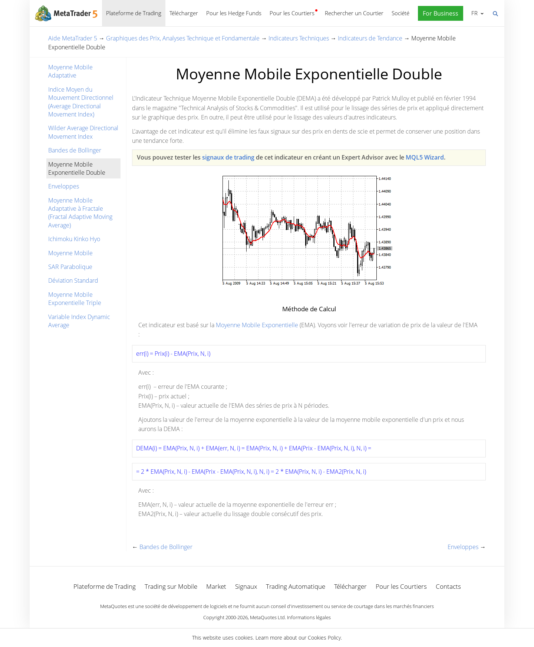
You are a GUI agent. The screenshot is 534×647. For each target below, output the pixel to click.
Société (400, 13)
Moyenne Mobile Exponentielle (257, 325)
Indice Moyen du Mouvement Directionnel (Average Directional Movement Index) (80, 101)
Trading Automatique (295, 586)
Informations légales (309, 617)
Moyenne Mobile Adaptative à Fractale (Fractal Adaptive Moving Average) (80, 212)
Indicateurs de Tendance (370, 38)
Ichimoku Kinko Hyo (74, 239)
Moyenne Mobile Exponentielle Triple (74, 298)
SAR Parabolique (70, 267)
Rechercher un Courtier (354, 13)
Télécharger (183, 13)
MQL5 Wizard (425, 157)
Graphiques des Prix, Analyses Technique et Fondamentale (183, 38)
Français (474, 13)
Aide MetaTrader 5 (72, 38)
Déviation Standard (73, 280)
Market (216, 586)
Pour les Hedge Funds (233, 13)
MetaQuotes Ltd (267, 617)
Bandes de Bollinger (74, 150)
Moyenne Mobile (70, 253)
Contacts (448, 586)
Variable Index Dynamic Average (79, 321)
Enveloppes (63, 186)
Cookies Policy (324, 637)
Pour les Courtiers (292, 13)
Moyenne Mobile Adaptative (70, 71)
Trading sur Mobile (171, 586)
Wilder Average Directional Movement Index (83, 132)
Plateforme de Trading (133, 13)
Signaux (246, 586)
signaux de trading (228, 157)
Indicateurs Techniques (298, 38)
